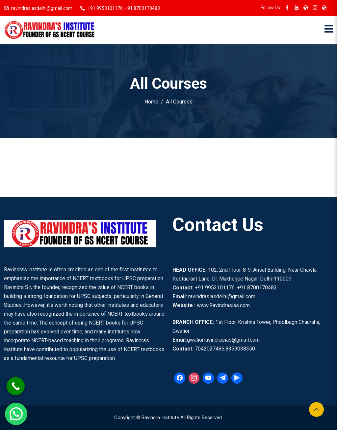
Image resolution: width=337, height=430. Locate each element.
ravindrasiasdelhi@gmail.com (41, 8)
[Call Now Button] (16, 386)
